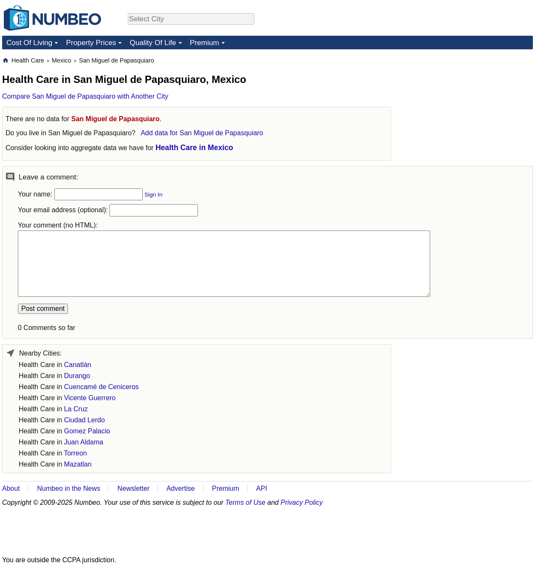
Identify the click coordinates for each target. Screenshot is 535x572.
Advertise (180, 488)
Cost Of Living (29, 42)
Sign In (153, 194)
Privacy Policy (302, 502)
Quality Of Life (153, 42)
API (261, 488)
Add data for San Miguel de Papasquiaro (202, 133)
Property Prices (91, 42)
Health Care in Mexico (194, 147)
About (11, 488)
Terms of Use (245, 502)
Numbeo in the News (68, 488)
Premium (204, 42)
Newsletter (134, 488)
